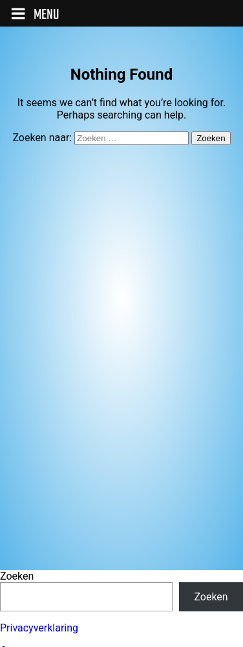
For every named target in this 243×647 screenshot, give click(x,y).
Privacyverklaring (39, 628)
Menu (34, 15)
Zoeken (17, 576)
